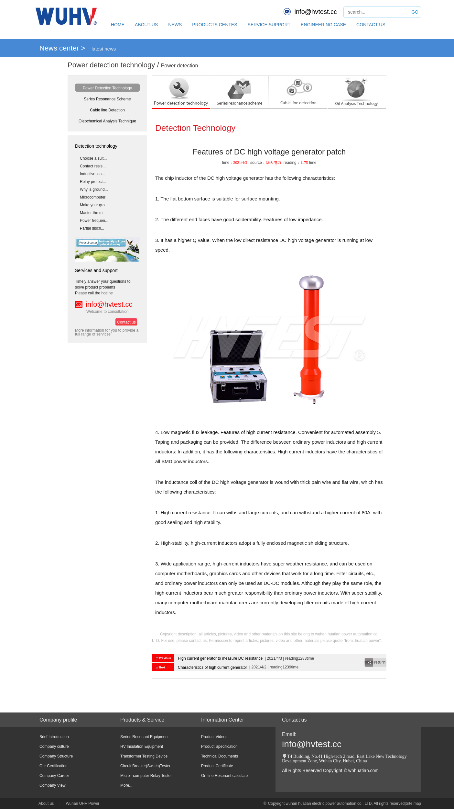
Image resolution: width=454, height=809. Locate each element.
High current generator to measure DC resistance (220, 658)
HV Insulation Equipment (141, 746)
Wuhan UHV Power (83, 803)
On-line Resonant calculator (225, 775)
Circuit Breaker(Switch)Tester (145, 766)
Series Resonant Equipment (144, 737)
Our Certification (53, 766)
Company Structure (56, 756)
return (375, 662)
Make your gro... (94, 205)
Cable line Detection (107, 110)
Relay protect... (93, 181)
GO (414, 12)
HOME (117, 24)
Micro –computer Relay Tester (146, 775)
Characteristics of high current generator (212, 667)
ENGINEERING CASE (323, 24)
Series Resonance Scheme (107, 99)
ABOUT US (146, 24)
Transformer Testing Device (144, 756)
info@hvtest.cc (316, 11)
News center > (62, 48)
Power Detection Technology (107, 88)
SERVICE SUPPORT (269, 24)
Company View (52, 785)
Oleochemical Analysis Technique (107, 121)
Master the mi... (93, 213)
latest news (104, 48)
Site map (413, 803)
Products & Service (142, 720)
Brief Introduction (54, 737)
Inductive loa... (92, 174)
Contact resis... (93, 166)
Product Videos (214, 737)
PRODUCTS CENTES (214, 24)
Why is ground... (94, 189)
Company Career (54, 775)
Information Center (222, 720)
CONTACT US (370, 24)
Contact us (126, 322)
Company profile (58, 720)
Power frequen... (94, 220)
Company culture (54, 746)
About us (46, 803)
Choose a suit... (93, 158)
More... (126, 785)
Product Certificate (217, 766)
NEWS (175, 24)
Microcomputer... (94, 197)
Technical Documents (219, 756)
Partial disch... (92, 228)
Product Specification (219, 746)
